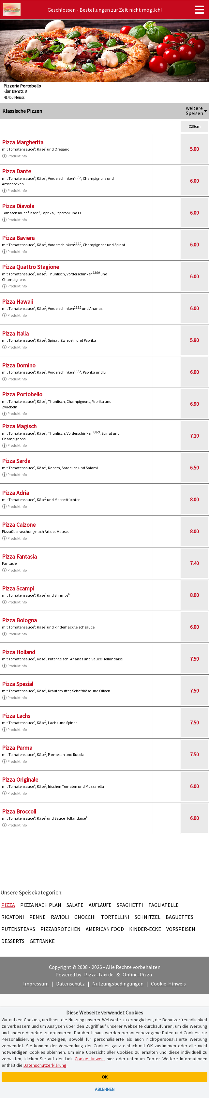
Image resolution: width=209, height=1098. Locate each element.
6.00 (194, 181)
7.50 (194, 658)
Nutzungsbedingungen (117, 983)
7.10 (194, 435)
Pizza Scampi (18, 588)
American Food (105, 929)
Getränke (42, 941)
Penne (37, 917)
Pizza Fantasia (19, 556)
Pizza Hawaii (17, 301)
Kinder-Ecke (145, 929)
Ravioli (60, 917)
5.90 (194, 340)
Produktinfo (14, 156)
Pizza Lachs (16, 716)
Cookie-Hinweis (168, 983)
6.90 (194, 404)
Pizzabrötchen (60, 929)
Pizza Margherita (22, 142)
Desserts (12, 941)
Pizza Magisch (19, 426)
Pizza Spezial (17, 684)
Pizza (8, 905)
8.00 (194, 499)
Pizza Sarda (16, 461)
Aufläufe (100, 905)
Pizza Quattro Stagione (30, 267)
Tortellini (115, 917)
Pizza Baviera (18, 238)
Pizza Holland (18, 652)
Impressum (36, 983)
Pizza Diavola (18, 206)
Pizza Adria (15, 492)
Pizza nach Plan (40, 905)
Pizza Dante (16, 171)
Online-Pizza (137, 974)
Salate (75, 905)
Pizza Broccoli (19, 811)
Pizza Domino (19, 365)
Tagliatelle (163, 905)
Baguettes (179, 917)
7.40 (194, 563)
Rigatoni (12, 917)
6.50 (194, 467)
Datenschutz (70, 983)
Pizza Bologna (19, 620)
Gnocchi (85, 917)
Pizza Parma (17, 747)
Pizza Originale (20, 779)
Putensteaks (18, 929)
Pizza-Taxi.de (98, 974)
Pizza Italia (15, 333)
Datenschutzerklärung (45, 1065)
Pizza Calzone (19, 524)
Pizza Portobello (22, 394)
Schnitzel (147, 917)
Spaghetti (130, 905)
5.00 (194, 149)
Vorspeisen (180, 929)
